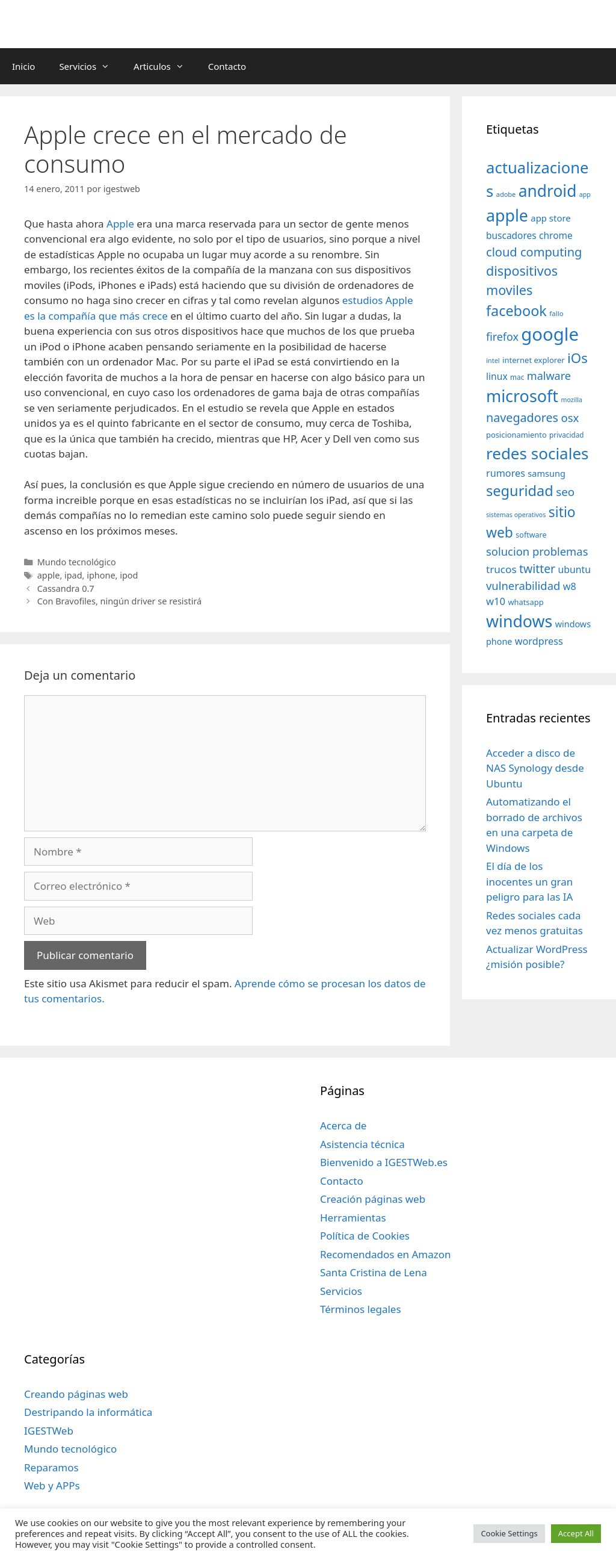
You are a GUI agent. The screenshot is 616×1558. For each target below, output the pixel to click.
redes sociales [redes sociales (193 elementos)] (537, 453)
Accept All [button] (576, 1533)
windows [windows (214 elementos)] (519, 621)
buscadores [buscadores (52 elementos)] (511, 235)
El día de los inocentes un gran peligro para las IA (529, 881)
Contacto (227, 66)
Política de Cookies (365, 1236)
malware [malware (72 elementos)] (549, 375)
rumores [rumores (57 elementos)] (505, 473)
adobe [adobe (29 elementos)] (506, 194)
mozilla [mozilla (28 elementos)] (572, 400)
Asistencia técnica (362, 1144)
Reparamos (51, 1467)
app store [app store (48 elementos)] (550, 218)
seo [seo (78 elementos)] (565, 492)
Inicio (23, 66)
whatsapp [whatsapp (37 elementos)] (525, 602)
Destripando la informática (88, 1412)
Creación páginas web (372, 1199)
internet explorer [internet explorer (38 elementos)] (533, 360)
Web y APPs (52, 1485)
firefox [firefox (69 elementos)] (502, 336)
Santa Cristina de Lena (373, 1272)
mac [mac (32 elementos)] (517, 377)
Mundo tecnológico (76, 562)
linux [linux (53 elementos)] (497, 376)
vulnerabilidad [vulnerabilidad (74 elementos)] (523, 585)
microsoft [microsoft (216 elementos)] (522, 396)
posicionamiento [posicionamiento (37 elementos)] (516, 434)
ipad (73, 575)
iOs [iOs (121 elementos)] (577, 358)
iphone (101, 575)
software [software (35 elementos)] (531, 535)
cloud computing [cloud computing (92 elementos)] (534, 252)
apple (48, 575)
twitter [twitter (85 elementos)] (537, 568)
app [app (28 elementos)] (585, 194)
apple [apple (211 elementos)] (507, 215)
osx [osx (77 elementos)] (570, 417)
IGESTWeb (48, 1431)
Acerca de (343, 1125)
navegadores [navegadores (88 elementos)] (522, 417)
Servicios (90, 66)
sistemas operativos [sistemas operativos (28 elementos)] (516, 515)
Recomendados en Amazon (385, 1254)
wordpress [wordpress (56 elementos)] (539, 641)
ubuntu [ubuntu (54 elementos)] (574, 569)
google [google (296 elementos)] (550, 334)
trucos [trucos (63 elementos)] (501, 569)
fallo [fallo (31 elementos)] (556, 313)
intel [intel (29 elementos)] (493, 360)
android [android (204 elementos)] (548, 191)
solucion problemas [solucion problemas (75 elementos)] (537, 551)
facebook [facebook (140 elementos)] (516, 310)
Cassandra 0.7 (65, 588)
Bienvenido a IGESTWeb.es (384, 1162)
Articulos (165, 66)
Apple (120, 224)
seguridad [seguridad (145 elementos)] (519, 490)
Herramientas (353, 1217)
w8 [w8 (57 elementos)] (569, 586)
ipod (129, 575)
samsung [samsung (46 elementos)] (546, 473)
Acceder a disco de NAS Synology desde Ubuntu (535, 768)
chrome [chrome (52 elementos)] (556, 235)
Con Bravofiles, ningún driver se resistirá (119, 601)
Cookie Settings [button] (509, 1533)
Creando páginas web (76, 1394)
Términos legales (360, 1309)
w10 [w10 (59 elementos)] (495, 601)
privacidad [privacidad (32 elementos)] (566, 434)
